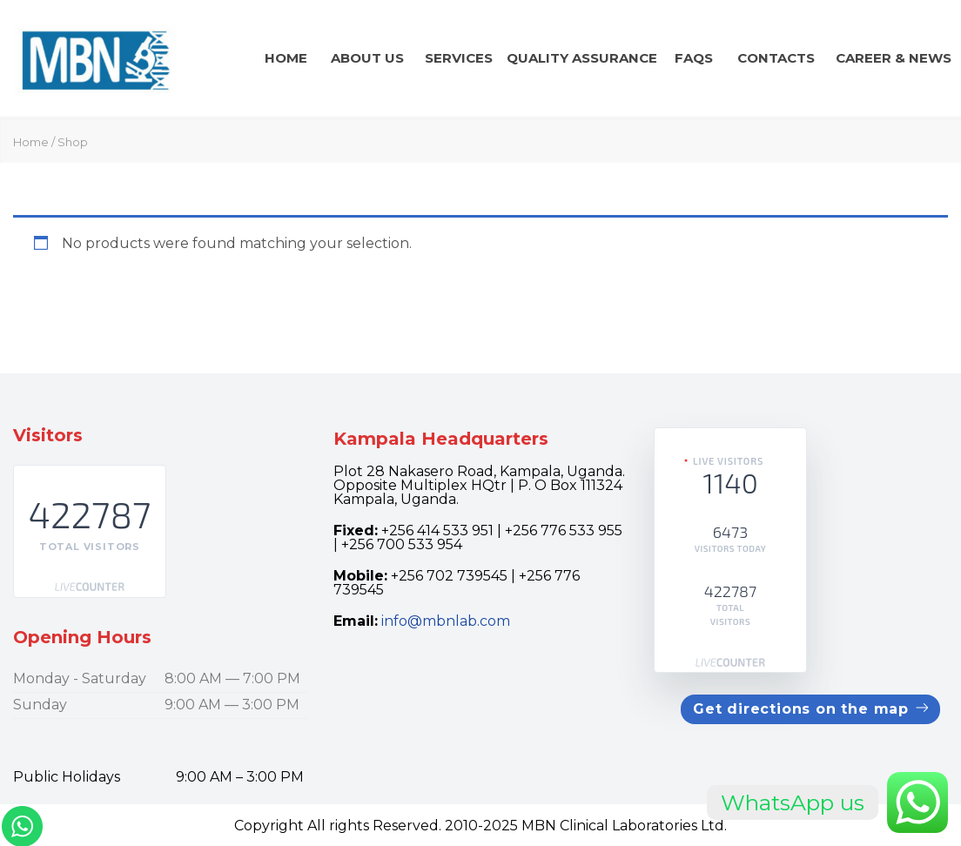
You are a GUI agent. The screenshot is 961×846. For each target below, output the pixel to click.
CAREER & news (893, 58)
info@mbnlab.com (445, 621)
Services (459, 58)
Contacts (776, 58)
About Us (367, 58)
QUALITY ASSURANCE (582, 58)
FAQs (694, 58)
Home (286, 58)
